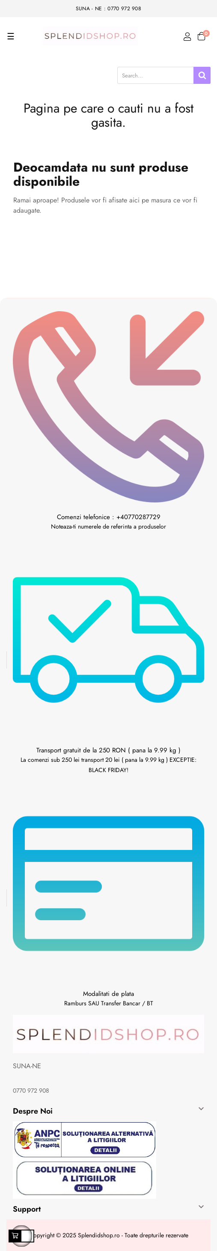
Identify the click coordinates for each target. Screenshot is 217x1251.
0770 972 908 (31, 1090)
